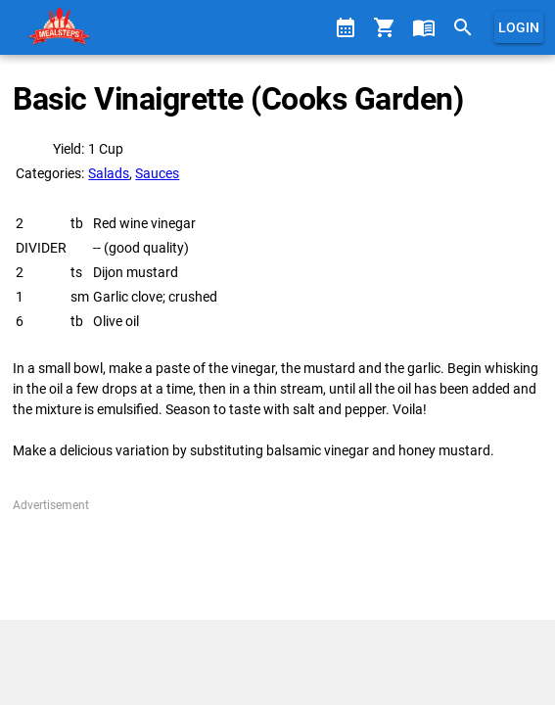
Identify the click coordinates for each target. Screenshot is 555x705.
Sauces (157, 173)
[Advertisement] (277, 563)
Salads (108, 173)
